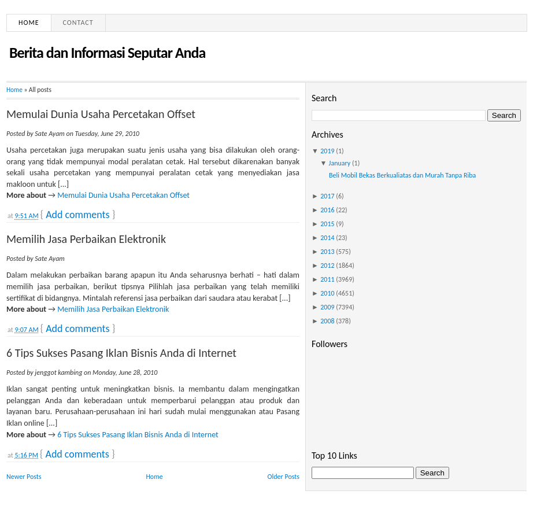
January (340, 163)
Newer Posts (24, 477)
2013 (327, 252)
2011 (327, 279)
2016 (327, 210)
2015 (327, 224)
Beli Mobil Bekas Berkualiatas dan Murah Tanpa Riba (402, 175)
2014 (327, 238)
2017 (327, 196)
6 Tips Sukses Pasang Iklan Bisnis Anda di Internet (121, 353)
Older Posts (283, 477)
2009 (327, 307)
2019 (327, 151)
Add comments (77, 214)
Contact (78, 23)
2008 (327, 321)
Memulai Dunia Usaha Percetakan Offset (100, 114)
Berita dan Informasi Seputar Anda (107, 52)
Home (28, 23)
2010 (327, 293)
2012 (327, 265)
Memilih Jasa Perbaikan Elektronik (86, 239)
